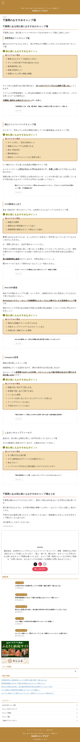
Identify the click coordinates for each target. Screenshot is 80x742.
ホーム (28, 730)
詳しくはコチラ (40, 569)
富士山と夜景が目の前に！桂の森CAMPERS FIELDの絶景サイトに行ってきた (39, 609)
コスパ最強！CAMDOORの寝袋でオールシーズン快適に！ (32, 621)
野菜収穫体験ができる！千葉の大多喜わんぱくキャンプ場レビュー (35, 598)
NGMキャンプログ (40, 11)
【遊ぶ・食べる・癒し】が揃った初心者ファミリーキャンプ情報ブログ (40, 733)
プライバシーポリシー (38, 730)
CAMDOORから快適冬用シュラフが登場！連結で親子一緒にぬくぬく (36, 586)
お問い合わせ (49, 730)
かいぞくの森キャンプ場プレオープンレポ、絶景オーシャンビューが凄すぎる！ (40, 633)
